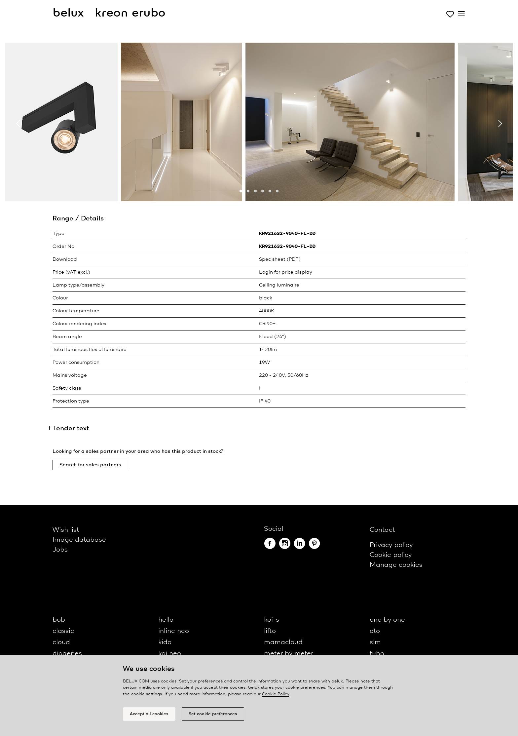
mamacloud (283, 642)
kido (164, 642)
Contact (382, 530)
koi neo (169, 653)
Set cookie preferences (213, 714)
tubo (377, 653)
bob (59, 620)
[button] (240, 191)
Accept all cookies (149, 714)
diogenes (67, 653)
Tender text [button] (71, 428)
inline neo (173, 631)
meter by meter (288, 653)
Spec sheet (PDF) (280, 259)
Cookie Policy (275, 694)
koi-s (271, 620)
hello (165, 620)
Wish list (66, 530)
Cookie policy (391, 555)
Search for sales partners (90, 465)
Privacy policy (391, 545)
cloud (61, 642)
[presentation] (18, 123)
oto (375, 631)
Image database (79, 540)
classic (63, 631)
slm (375, 642)
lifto (270, 631)
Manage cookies (396, 565)
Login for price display (285, 272)
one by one (387, 620)
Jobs (60, 550)
